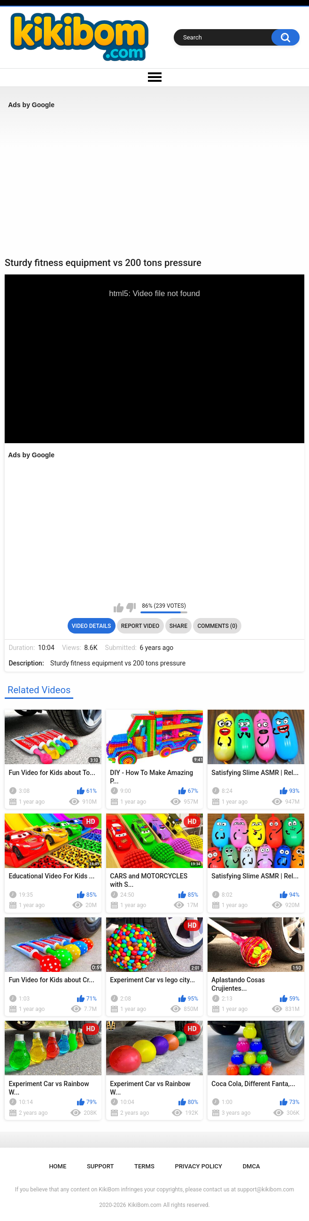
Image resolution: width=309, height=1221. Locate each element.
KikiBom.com (145, 1205)
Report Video (140, 626)
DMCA (251, 1166)
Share (178, 626)
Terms (144, 1166)
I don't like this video (131, 607)
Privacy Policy (198, 1166)
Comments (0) (217, 626)
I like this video (119, 607)
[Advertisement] (154, 183)
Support (100, 1166)
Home (57, 1166)
